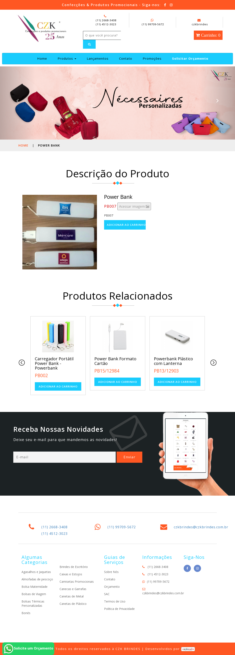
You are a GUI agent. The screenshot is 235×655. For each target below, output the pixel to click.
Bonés (26, 613)
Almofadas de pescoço (37, 579)
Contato (125, 58)
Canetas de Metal (72, 596)
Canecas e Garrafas (73, 589)
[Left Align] (89, 44)
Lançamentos (98, 58)
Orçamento (112, 587)
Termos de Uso (114, 601)
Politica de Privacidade (119, 609)
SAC (107, 594)
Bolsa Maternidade (35, 587)
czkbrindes (200, 22)
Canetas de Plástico (73, 604)
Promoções (152, 58)
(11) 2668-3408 (106, 20)
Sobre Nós (111, 572)
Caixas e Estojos (71, 574)
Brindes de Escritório (74, 567)
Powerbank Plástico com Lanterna (173, 361)
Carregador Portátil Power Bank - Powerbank (54, 363)
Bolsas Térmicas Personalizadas (33, 603)
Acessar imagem (134, 206)
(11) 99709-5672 (153, 24)
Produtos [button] (67, 58)
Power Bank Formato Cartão (115, 361)
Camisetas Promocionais (77, 582)
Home (43, 58)
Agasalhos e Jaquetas (36, 572)
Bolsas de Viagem (34, 594)
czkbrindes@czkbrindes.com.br (201, 527)
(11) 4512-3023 (106, 24)
